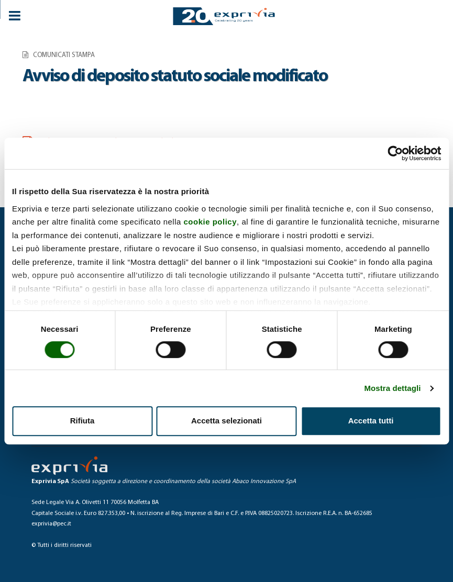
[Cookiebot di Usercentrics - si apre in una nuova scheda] (395, 153)
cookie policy (210, 221)
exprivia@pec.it (51, 524)
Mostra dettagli (392, 388)
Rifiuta (82, 420)
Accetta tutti (371, 420)
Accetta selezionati (226, 420)
